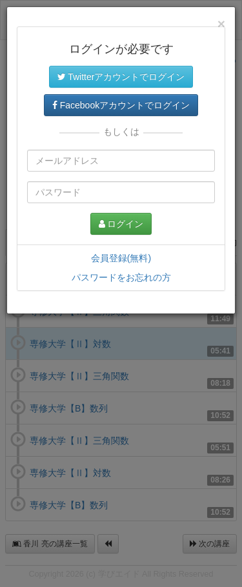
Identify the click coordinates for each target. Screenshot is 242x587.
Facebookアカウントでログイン (121, 105)
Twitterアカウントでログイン (121, 77)
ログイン (121, 224)
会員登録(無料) (121, 258)
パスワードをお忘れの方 (121, 277)
